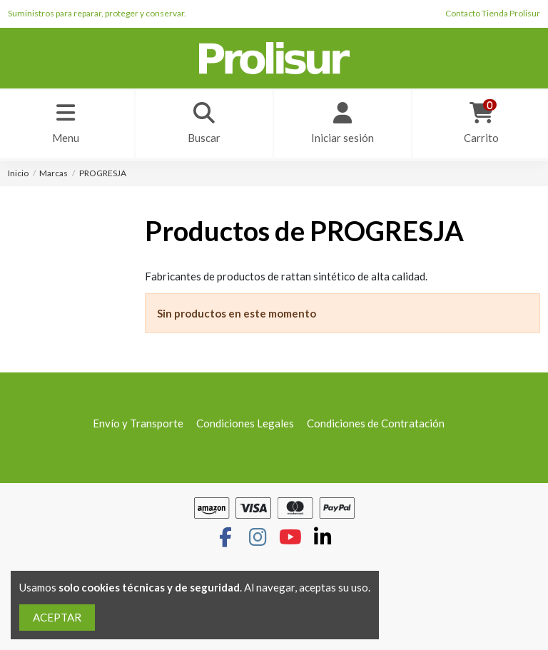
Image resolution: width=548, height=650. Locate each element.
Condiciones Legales (245, 423)
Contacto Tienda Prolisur (492, 13)
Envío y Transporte (138, 423)
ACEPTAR (57, 617)
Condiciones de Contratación (376, 423)
